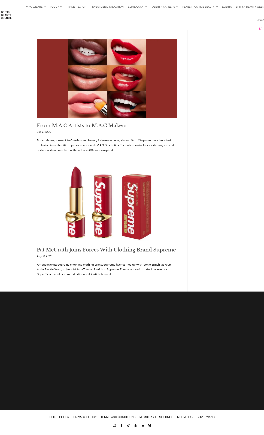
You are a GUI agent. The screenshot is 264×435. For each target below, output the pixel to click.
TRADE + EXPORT (77, 6)
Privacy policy (85, 418)
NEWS (260, 20)
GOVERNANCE (206, 418)
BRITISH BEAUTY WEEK (250, 6)
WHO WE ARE (34, 6)
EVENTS (227, 6)
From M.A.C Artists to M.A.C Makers (81, 125)
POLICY (54, 6)
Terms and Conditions (118, 418)
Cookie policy (58, 418)
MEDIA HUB (185, 418)
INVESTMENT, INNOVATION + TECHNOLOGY (118, 6)
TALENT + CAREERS (163, 6)
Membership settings (156, 418)
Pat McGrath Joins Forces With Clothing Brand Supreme (106, 250)
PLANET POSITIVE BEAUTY (198, 6)
